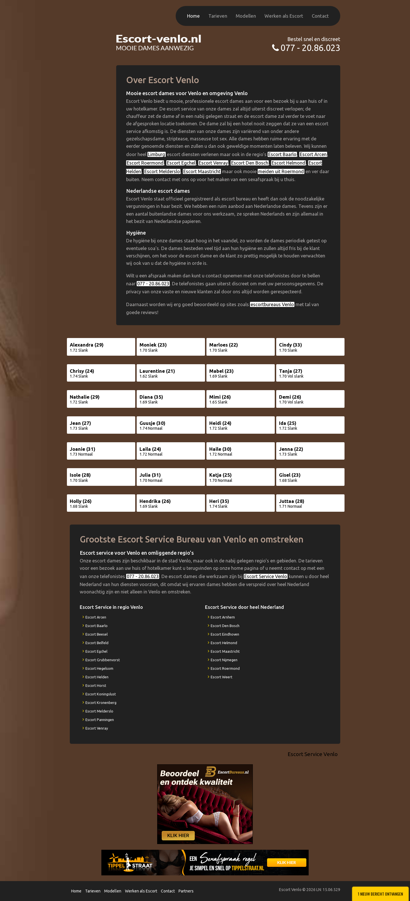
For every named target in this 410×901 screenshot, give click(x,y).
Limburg (156, 154)
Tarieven (217, 16)
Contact (320, 16)
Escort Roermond (145, 162)
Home (193, 16)
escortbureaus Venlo (272, 304)
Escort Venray (213, 162)
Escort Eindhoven (225, 634)
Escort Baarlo (282, 154)
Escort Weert (221, 677)
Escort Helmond (288, 162)
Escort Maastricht (201, 171)
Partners (186, 891)
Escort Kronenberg (100, 703)
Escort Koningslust (100, 694)
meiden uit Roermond (281, 171)
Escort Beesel (96, 634)
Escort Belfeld (96, 643)
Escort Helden (96, 677)
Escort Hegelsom (99, 668)
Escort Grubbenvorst (102, 660)
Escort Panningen (99, 720)
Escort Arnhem (223, 617)
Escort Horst (95, 685)
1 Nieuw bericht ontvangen (380, 894)
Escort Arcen (313, 154)
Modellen (246, 16)
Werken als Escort (284, 16)
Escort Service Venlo (265, 576)
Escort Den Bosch (249, 162)
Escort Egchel (181, 162)
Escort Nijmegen (224, 660)
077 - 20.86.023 (310, 48)
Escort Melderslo (162, 171)
